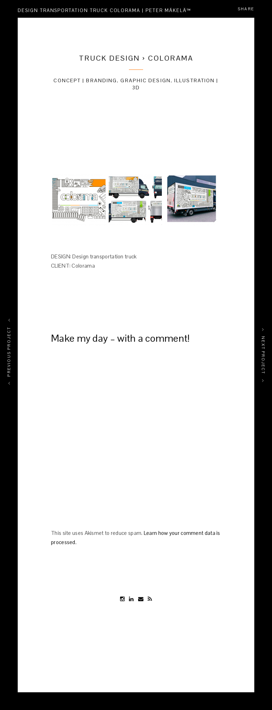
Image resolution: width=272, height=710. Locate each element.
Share (246, 8)
